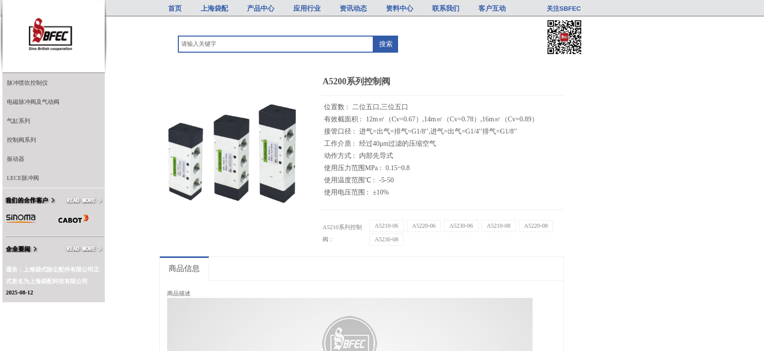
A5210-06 (387, 225)
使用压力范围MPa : (353, 168)
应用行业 (307, 8)
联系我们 (445, 8)
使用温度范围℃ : (350, 180)
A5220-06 (424, 225)
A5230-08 (387, 239)
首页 (175, 8)
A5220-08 (536, 225)
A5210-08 (499, 225)
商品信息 (184, 268)
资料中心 (399, 8)
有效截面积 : (343, 119)
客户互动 (492, 8)
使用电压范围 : (347, 192)
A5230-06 (461, 225)
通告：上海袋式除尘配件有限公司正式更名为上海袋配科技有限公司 (52, 275)
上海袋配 (214, 8)
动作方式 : (340, 155)
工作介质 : (340, 143)
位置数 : (337, 107)
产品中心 (260, 8)
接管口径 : (340, 131)
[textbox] (276, 44)
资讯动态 (353, 8)
